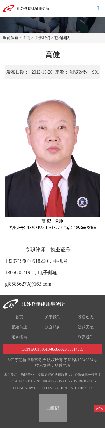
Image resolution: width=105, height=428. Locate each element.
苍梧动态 (86, 317)
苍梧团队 (62, 38)
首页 (19, 317)
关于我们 (42, 38)
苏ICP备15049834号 (80, 360)
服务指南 (19, 337)
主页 (26, 38)
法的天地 (86, 327)
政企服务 (52, 327)
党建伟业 (19, 327)
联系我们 (86, 337)
